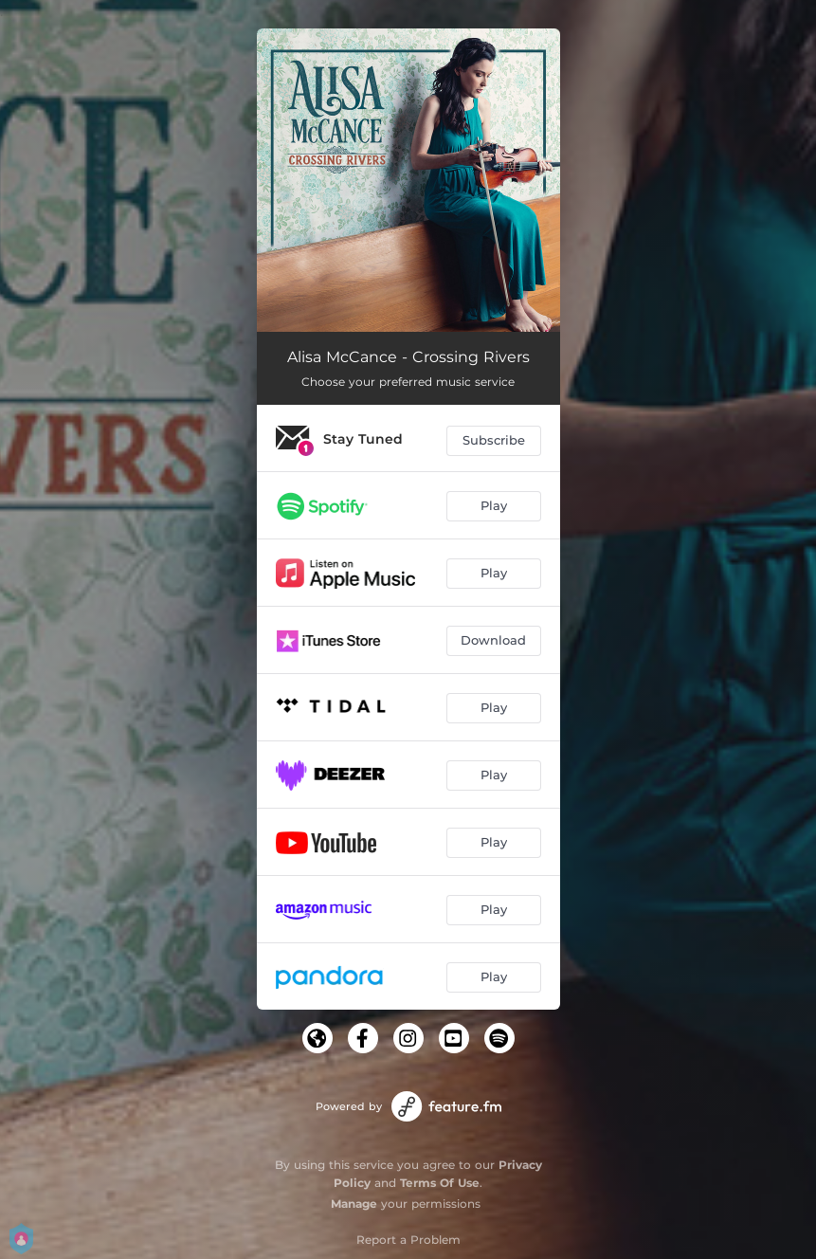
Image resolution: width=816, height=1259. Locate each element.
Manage (354, 1203)
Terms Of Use (440, 1183)
